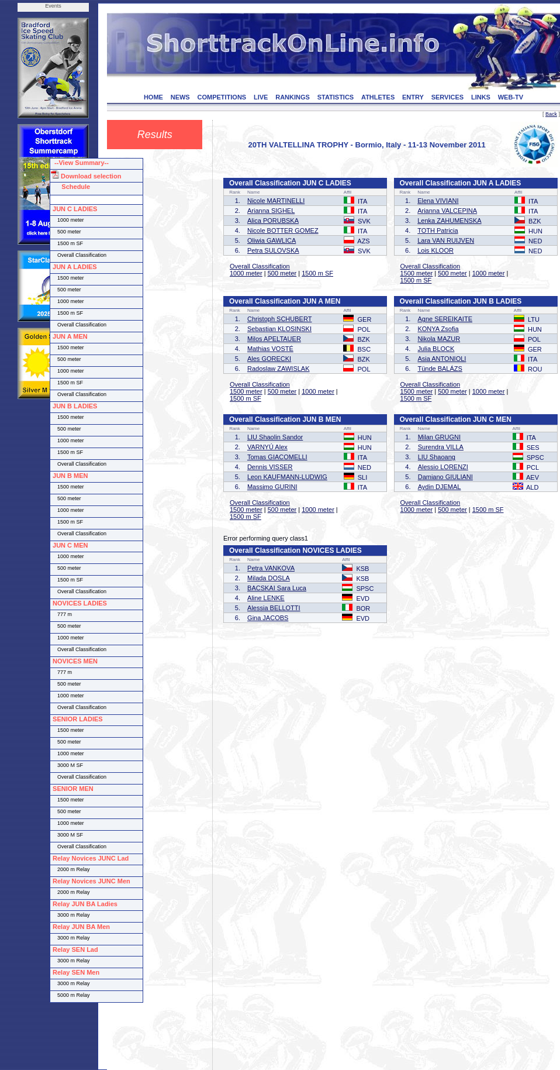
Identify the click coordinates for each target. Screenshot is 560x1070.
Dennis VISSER (270, 466)
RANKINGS (292, 97)
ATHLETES (378, 97)
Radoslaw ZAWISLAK (278, 368)
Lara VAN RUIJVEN (445, 240)
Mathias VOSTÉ (270, 348)
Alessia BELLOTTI (273, 607)
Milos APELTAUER (274, 338)
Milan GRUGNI (439, 437)
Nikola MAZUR (438, 338)
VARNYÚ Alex (267, 446)
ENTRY (413, 97)
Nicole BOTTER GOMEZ (283, 230)
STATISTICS (335, 97)
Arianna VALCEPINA (447, 210)
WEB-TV (510, 97)
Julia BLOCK (435, 348)
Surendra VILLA (441, 446)
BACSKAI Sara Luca (276, 587)
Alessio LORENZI (443, 466)
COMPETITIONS (221, 97)
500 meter (282, 273)
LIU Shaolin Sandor (275, 437)
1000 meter (246, 273)
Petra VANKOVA (271, 568)
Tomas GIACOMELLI (277, 456)
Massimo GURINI (272, 486)
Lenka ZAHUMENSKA (449, 220)
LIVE (261, 97)
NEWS (180, 97)
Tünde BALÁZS (439, 368)
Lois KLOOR (435, 250)
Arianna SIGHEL (271, 210)
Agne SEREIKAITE (444, 318)
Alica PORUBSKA (273, 220)
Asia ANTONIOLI (441, 358)
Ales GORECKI (269, 358)
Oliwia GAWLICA (271, 240)
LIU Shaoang (436, 456)
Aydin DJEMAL (439, 486)
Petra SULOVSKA (273, 250)
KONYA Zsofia (437, 328)
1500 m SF (317, 273)
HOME (153, 97)
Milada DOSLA (268, 578)
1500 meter (416, 273)
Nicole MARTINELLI (276, 200)
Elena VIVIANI (437, 200)
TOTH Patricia (437, 230)
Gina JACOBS (267, 617)
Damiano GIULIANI (445, 476)
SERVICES (447, 97)
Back (551, 114)
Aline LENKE (266, 597)
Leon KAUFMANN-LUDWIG (287, 476)
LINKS (480, 97)
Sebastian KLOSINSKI (279, 328)
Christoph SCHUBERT (279, 318)
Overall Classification (260, 266)
